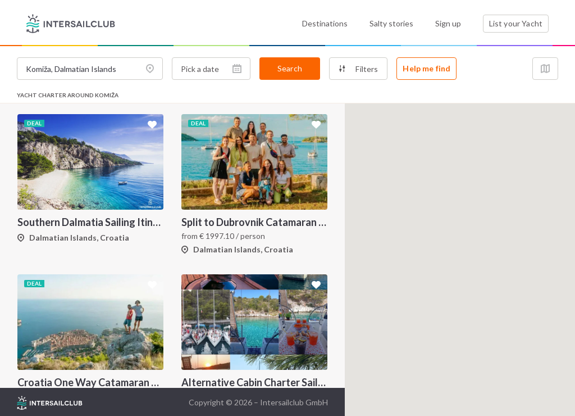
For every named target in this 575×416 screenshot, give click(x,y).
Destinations (325, 23)
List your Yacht (515, 23)
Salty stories (391, 23)
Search (289, 68)
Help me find (426, 68)
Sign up (448, 23)
